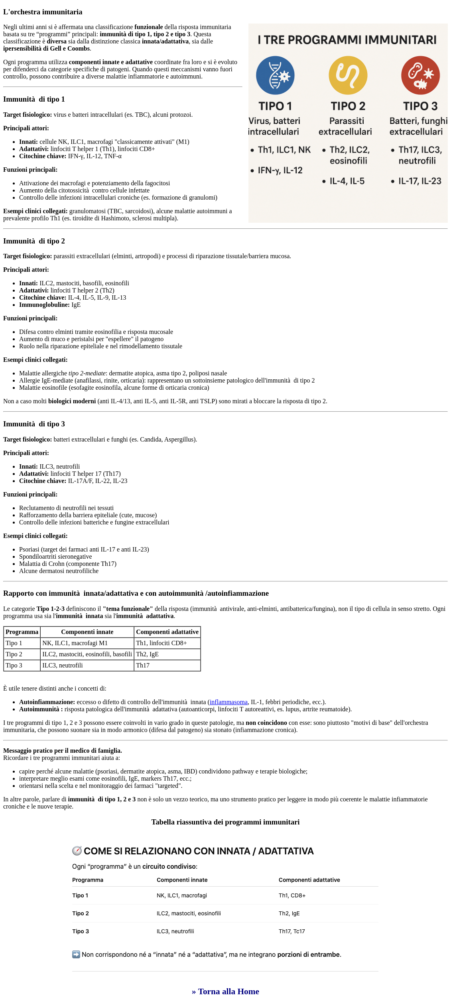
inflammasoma (229, 702)
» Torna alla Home (225, 991)
